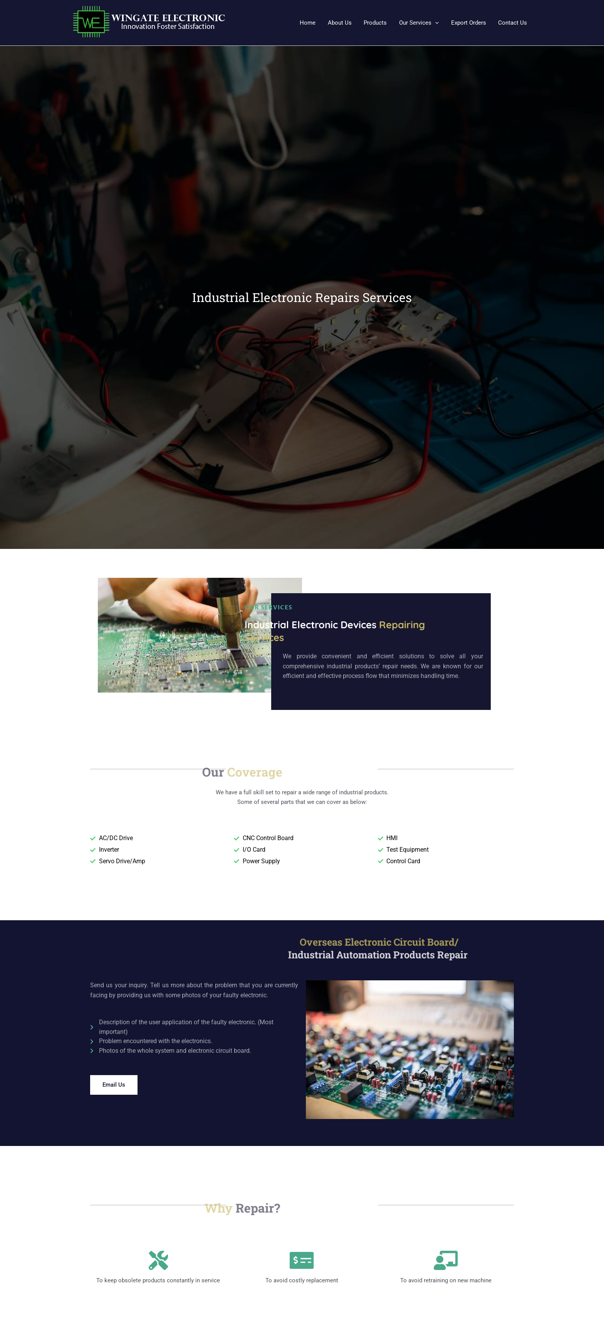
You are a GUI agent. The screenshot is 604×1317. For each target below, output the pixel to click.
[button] (420, 22)
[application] (436, 22)
